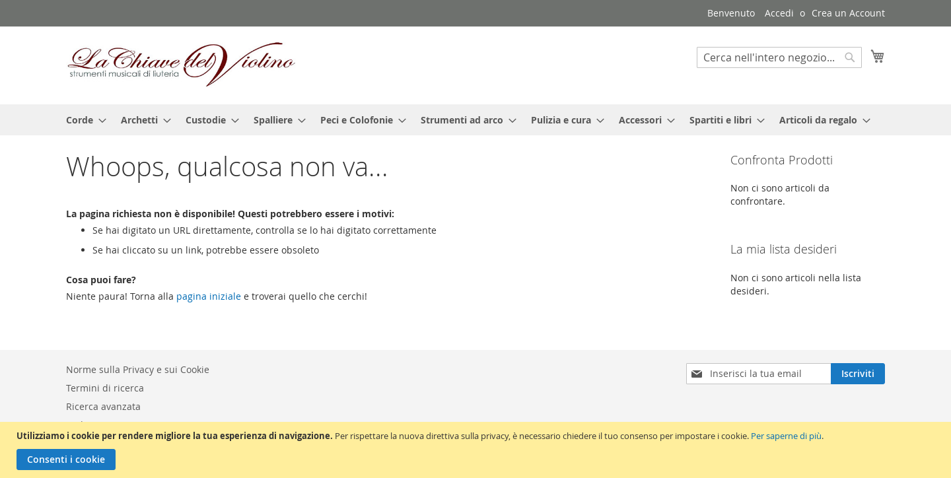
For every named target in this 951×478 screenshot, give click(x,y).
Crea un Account (848, 13)
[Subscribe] (858, 373)
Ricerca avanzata (103, 406)
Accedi (779, 13)
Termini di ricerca (105, 388)
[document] (477, 450)
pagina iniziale (208, 296)
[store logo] (181, 65)
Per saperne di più (786, 436)
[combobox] (779, 57)
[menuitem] (82, 119)
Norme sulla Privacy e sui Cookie (137, 369)
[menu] (475, 119)
